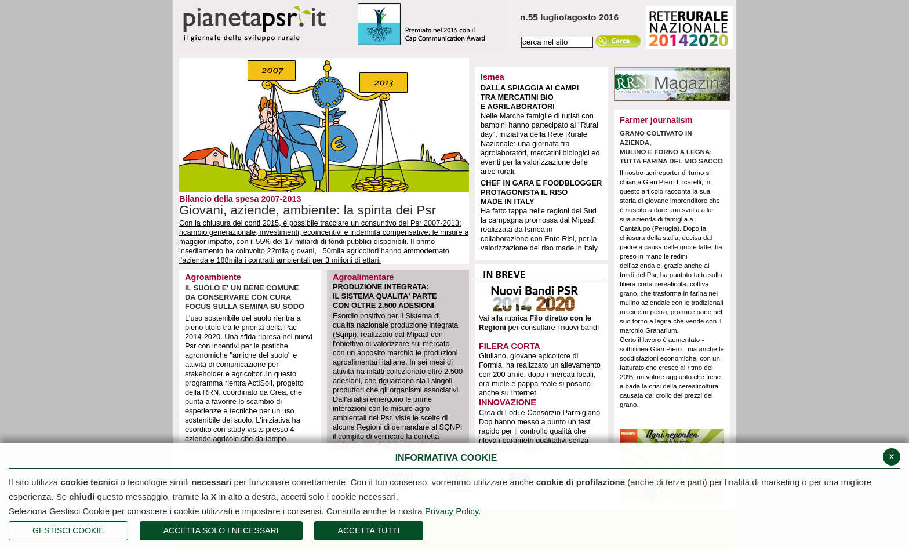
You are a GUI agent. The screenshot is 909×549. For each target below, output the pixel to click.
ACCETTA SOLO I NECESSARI (221, 530)
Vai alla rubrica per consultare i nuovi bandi (539, 323)
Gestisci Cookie (68, 530)
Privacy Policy (451, 511)
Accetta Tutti (369, 530)
